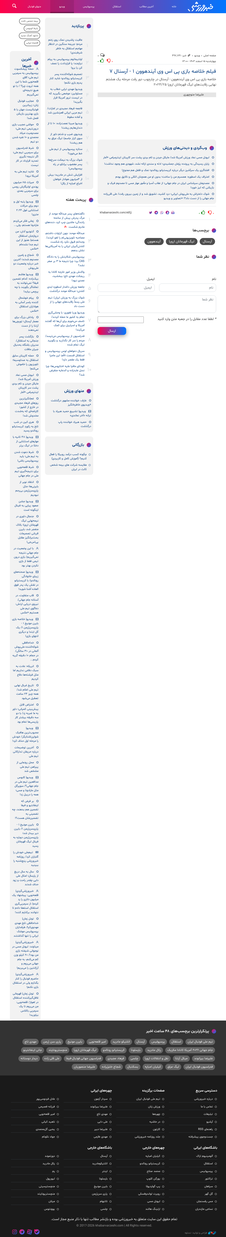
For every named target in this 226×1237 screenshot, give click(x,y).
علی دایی (102, 1122)
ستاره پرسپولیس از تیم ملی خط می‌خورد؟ (65, 151)
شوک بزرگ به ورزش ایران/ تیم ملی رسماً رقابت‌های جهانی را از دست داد (66, 302)
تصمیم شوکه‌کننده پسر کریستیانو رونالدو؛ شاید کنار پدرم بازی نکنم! (65, 78)
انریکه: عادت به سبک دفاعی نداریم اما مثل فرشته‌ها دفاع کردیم (25, 672)
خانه (174, 6)
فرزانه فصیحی (46, 1107)
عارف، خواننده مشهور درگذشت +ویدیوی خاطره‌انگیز (71, 403)
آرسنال (207, 241)
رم (53, 1171)
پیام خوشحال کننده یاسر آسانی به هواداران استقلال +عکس (26, 304)
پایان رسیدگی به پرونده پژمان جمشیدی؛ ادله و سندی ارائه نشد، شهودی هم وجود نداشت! (156, 164)
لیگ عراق (173, 1067)
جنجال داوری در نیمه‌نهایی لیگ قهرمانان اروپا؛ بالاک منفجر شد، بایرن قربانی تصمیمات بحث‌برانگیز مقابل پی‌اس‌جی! (27, 529)
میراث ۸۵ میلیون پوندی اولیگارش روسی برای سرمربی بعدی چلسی (25, 188)
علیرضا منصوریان (84, 1067)
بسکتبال (132, 1067)
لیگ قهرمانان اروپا (181, 241)
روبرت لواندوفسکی (149, 1194)
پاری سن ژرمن (52, 1042)
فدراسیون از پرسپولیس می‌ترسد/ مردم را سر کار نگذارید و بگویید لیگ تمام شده (64, 340)
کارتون (156, 1129)
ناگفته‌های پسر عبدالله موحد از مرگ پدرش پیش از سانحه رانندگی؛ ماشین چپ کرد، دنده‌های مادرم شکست (64, 220)
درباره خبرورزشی (203, 1099)
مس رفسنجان (205, 1201)
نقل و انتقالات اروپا (157, 1058)
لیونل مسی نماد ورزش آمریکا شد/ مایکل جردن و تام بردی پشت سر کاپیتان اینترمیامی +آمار (156, 158)
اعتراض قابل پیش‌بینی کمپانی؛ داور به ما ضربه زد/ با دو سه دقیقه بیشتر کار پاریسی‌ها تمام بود (25, 713)
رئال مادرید (154, 1050)
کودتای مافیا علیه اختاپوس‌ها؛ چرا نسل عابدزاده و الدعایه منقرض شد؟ (65, 370)
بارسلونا (136, 1050)
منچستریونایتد (57, 1050)
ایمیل (151, 279)
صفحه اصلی (209, 55)
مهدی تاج (30, 1042)
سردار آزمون (101, 1099)
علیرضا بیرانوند (203, 1058)
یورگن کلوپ (153, 1179)
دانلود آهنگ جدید (29, 35)
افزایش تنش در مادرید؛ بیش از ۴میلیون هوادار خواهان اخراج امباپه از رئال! (65, 179)
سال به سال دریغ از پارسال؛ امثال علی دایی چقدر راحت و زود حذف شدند (25, 878)
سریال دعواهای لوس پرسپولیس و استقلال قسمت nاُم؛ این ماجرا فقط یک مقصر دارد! (64, 355)
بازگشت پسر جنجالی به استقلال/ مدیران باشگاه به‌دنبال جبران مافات (25, 343)
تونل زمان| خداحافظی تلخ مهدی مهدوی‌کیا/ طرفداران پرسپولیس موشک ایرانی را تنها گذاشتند (26, 927)
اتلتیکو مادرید (121, 1042)
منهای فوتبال (34, 6)
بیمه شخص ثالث (29, 21)
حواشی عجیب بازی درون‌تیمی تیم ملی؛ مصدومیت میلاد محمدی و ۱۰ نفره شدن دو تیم (25, 133)
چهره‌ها (156, 1114)
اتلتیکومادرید (100, 1164)
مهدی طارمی (101, 1137)
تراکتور (209, 1179)
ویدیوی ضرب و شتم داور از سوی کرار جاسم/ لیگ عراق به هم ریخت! (65, 138)
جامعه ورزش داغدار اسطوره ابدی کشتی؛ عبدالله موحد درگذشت (65, 289)
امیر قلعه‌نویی (97, 1042)
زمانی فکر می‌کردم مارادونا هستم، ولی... (25, 223)
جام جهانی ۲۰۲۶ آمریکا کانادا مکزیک (190, 1050)
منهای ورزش (74, 391)
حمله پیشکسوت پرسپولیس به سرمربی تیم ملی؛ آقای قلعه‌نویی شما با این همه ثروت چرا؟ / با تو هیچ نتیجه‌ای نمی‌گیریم (25, 82)
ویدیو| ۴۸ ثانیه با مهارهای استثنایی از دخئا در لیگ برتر (25, 441)
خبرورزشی (201, 6)
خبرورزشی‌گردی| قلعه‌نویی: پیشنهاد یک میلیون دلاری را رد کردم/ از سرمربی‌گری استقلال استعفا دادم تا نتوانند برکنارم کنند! (25, 901)
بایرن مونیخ (75, 1042)
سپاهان (208, 1186)
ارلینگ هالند (152, 1209)
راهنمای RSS (205, 1129)
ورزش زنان (154, 1107)
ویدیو (62, 6)
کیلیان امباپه (153, 1067)
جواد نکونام (48, 1137)
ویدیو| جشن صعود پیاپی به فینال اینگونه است (26, 506)
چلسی (134, 1058)
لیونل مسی (153, 1201)
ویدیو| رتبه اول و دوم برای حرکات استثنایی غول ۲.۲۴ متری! (26, 208)
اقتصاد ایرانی (32, 43)
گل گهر (209, 1194)
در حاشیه (154, 1122)
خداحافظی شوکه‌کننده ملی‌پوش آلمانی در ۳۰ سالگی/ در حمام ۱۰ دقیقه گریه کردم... (25, 651)
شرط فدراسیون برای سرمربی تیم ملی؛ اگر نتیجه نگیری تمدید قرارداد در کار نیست (25, 156)
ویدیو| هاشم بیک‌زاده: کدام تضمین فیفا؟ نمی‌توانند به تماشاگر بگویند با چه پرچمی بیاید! (25, 283)
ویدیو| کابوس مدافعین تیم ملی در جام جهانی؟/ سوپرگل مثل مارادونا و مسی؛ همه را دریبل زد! (26, 786)
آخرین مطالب (146, 6)
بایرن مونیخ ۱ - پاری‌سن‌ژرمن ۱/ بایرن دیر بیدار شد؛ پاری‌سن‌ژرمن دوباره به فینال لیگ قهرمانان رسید (25, 835)
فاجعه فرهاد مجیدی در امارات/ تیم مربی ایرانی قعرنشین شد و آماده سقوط (64, 113)
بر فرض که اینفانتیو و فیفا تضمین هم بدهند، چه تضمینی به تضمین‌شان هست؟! (25, 809)
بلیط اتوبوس (32, 28)
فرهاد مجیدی (116, 1058)
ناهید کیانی (48, 1122)
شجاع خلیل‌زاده (111, 1067)
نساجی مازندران (204, 1209)
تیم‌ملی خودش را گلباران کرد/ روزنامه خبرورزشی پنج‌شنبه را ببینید (25, 858)
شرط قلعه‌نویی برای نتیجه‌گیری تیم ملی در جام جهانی (26, 471)
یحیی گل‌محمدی (45, 1129)
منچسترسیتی (47, 1186)
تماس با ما (207, 1107)
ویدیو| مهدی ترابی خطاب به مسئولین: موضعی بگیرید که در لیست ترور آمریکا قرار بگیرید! (65, 95)
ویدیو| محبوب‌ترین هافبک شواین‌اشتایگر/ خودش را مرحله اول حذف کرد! (25, 734)
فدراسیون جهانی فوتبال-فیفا (83, 1058)
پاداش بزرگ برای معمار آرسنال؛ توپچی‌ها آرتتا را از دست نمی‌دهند (25, 323)
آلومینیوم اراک (204, 1156)
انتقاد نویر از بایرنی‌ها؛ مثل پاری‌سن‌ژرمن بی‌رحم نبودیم (26, 488)
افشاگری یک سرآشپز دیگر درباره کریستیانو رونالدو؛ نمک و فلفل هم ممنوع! (165, 170)
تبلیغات (208, 1114)
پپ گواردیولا (153, 1186)
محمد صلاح (153, 1171)
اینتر (105, 1171)
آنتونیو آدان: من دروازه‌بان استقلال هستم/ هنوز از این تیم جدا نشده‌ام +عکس (26, 240)
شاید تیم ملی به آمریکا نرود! (26, 174)
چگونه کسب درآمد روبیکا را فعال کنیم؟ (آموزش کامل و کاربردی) (68, 456)
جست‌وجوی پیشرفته (200, 1137)
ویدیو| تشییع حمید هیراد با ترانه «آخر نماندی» (72, 413)
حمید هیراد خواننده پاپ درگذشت (74, 424)
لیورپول (50, 1179)
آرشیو (209, 1122)
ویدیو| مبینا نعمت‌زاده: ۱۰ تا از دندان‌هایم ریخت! (65, 126)
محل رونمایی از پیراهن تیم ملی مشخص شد (27, 767)
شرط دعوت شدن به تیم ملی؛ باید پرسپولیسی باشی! (26, 456)
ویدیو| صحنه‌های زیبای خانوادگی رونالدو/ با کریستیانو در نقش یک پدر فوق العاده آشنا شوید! (26, 580)
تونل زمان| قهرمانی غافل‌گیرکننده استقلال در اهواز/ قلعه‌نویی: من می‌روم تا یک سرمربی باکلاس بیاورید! (25, 1004)
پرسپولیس (88, 6)
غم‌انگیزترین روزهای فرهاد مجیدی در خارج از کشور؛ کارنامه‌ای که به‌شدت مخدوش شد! (26, 407)
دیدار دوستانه (29, 1058)
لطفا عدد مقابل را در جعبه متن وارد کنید (187, 319)
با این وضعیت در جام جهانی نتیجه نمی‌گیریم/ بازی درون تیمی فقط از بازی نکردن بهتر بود (26, 557)
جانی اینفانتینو (32, 1050)
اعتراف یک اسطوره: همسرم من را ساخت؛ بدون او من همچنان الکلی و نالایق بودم (162, 177)
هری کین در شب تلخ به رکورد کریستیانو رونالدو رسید (25, 426)
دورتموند (50, 1156)
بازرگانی (78, 445)
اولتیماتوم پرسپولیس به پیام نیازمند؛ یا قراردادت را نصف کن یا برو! (65, 63)
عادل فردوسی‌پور (45, 1099)
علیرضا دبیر (101, 1129)
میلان (51, 1201)
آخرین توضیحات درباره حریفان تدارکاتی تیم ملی (25, 752)
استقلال (117, 6)
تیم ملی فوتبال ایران (200, 1042)
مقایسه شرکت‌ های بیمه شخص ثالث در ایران (68, 467)
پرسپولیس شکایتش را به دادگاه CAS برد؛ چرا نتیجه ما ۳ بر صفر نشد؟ (65, 261)
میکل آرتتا (181, 1058)
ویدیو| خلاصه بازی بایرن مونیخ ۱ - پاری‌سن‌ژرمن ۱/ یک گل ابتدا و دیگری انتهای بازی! (25, 627)
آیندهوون (154, 241)
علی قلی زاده (51, 1058)
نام (214, 279)
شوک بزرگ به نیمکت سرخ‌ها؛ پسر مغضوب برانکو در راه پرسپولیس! (65, 164)
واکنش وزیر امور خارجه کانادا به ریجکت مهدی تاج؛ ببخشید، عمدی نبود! (66, 276)
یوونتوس (49, 1209)
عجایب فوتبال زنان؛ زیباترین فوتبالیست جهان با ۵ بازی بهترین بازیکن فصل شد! (26, 109)
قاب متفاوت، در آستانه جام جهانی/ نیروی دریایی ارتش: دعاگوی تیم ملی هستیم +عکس (26, 604)
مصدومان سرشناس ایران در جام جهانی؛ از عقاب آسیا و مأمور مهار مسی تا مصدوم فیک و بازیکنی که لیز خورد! (161, 185)
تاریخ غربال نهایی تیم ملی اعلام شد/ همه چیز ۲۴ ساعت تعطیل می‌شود (26, 691)
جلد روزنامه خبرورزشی (147, 1137)
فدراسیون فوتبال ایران (199, 1067)
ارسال (112, 331)
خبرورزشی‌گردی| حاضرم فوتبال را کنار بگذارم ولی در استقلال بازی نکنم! (25, 980)
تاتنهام (104, 1201)
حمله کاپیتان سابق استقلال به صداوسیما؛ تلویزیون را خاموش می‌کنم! (25, 362)
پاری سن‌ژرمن (100, 1194)
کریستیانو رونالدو (113, 1050)
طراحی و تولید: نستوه (200, 1233)
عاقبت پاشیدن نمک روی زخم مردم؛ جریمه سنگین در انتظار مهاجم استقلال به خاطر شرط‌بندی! (65, 46)
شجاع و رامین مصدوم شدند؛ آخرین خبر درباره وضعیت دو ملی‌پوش (25, 261)
